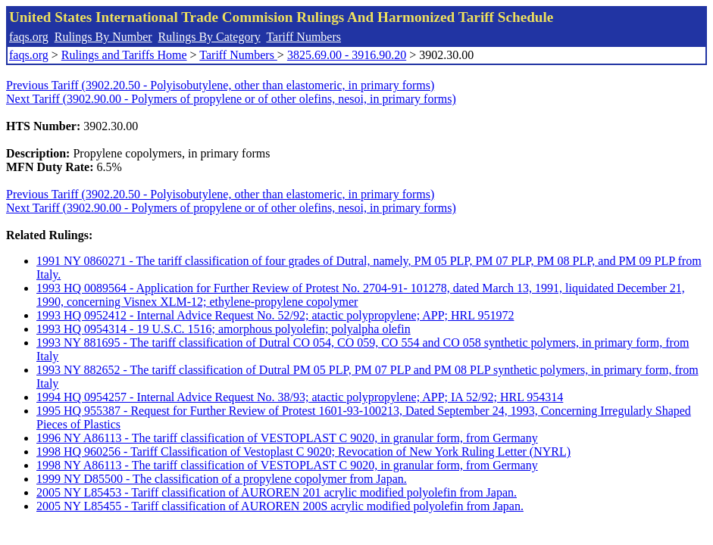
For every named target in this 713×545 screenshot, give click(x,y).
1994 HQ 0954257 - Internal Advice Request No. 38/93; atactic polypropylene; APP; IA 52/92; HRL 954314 (299, 397)
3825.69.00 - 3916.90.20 (346, 54)
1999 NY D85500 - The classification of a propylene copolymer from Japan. (221, 478)
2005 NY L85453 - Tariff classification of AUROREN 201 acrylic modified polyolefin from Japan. (276, 492)
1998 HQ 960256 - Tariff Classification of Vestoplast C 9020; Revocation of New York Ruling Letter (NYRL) (303, 451)
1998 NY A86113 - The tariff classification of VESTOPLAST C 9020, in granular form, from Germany (287, 465)
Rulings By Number (103, 36)
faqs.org (28, 36)
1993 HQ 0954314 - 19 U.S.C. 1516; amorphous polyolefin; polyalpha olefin (223, 328)
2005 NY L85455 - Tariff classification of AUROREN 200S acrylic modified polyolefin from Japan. (280, 506)
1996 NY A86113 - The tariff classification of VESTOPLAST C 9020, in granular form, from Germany (287, 437)
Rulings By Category (209, 36)
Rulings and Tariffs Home (124, 54)
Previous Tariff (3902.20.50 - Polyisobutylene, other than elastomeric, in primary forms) (220, 85)
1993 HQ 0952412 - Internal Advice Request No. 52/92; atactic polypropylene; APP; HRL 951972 (275, 315)
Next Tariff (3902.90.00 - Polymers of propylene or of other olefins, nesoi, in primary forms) (231, 98)
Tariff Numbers (303, 36)
